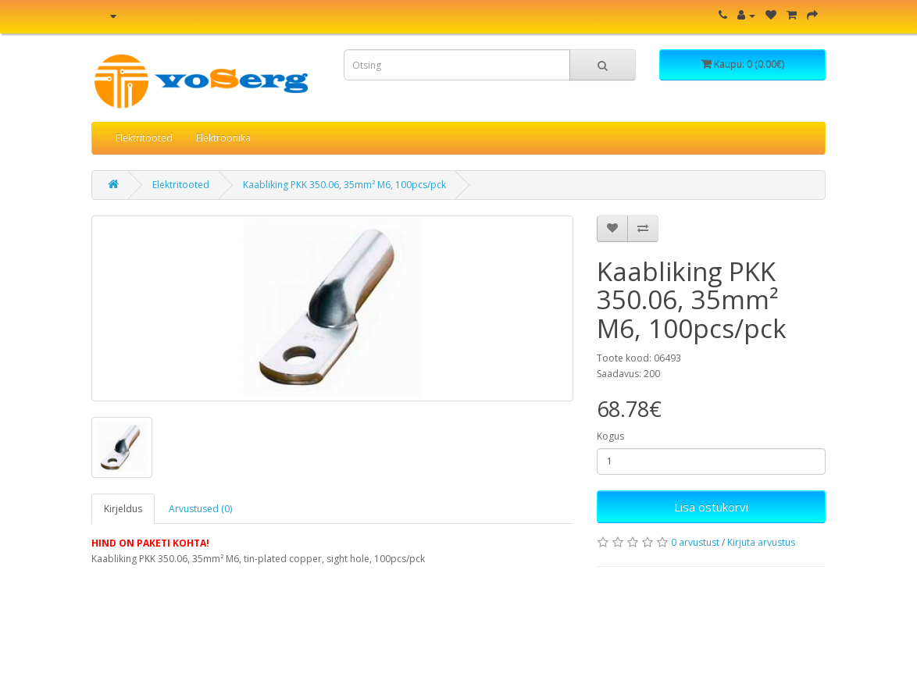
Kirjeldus (123, 508)
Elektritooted (144, 137)
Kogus (610, 436)
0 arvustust (695, 542)
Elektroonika (223, 137)
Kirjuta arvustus (761, 542)
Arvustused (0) (200, 508)
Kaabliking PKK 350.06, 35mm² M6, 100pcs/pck (344, 184)
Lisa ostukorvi (711, 507)
